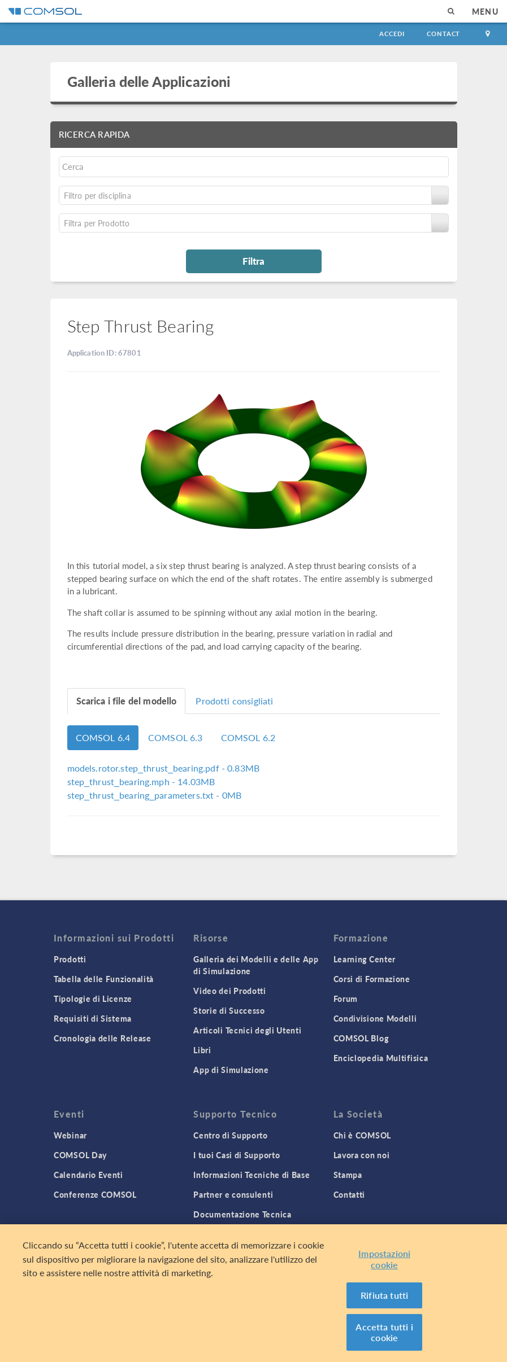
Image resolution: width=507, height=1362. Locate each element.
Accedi (391, 33)
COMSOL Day (80, 1154)
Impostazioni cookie (384, 1259)
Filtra (253, 261)
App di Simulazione (231, 1069)
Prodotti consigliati (234, 700)
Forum (345, 998)
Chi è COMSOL (362, 1135)
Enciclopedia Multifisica (380, 1057)
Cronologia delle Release (102, 1038)
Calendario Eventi (88, 1174)
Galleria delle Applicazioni (149, 81)
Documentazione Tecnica (242, 1214)
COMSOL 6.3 (175, 737)
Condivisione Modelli (375, 1018)
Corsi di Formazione (371, 978)
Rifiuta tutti (384, 1295)
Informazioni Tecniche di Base (251, 1174)
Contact (443, 33)
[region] (253, 1293)
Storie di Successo (229, 1010)
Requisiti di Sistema (93, 1018)
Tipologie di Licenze (93, 998)
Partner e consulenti (233, 1194)
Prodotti (70, 959)
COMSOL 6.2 (248, 737)
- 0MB (154, 795)
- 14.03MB (141, 781)
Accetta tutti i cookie (384, 1332)
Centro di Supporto (230, 1135)
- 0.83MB (163, 767)
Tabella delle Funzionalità (104, 978)
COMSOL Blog (361, 1038)
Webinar (70, 1135)
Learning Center (364, 959)
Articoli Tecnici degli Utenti (247, 1030)
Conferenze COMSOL (95, 1194)
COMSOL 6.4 (103, 737)
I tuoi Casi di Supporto (236, 1154)
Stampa (347, 1174)
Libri (202, 1050)
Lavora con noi (361, 1154)
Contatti (349, 1194)
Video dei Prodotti (229, 990)
